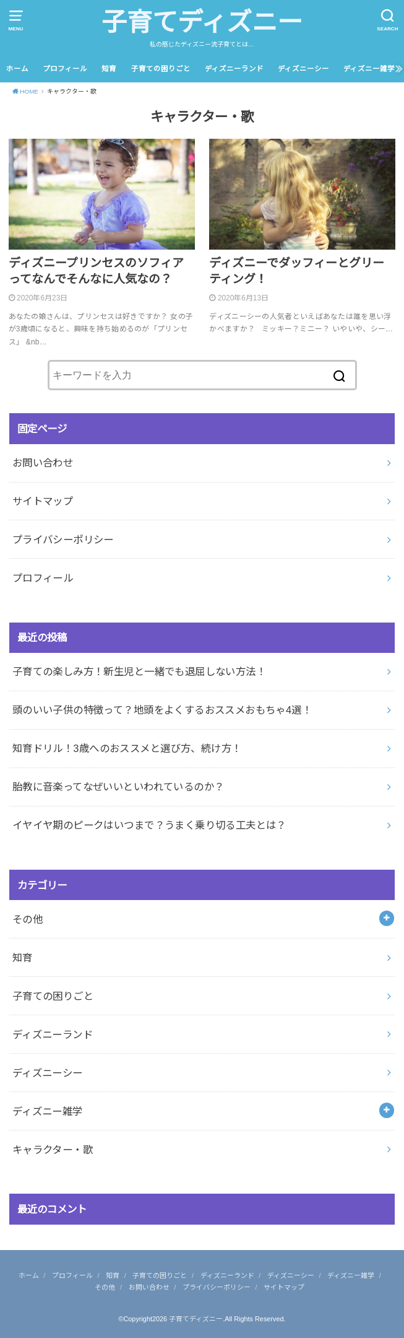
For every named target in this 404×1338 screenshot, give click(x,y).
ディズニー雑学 (369, 68)
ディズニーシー (303, 68)
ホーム (17, 68)
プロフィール (65, 68)
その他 (27, 919)
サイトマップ (42, 501)
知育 (108, 68)
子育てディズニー (202, 22)
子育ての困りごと (161, 68)
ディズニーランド (234, 68)
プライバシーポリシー (63, 539)
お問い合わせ (42, 462)
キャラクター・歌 (52, 1149)
